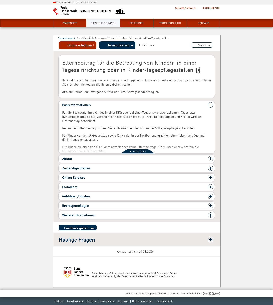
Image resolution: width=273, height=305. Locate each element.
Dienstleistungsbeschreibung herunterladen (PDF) (214, 45)
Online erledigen (79, 45)
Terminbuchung (170, 23)
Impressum (123, 301)
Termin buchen (118, 45)
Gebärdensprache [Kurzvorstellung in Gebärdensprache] (185, 8)
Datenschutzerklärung (142, 301)
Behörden (136, 23)
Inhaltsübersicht (164, 301)
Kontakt (203, 23)
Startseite (69, 23)
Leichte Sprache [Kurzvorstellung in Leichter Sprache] (211, 8)
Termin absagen (146, 45)
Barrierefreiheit (107, 301)
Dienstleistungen (103, 23)
